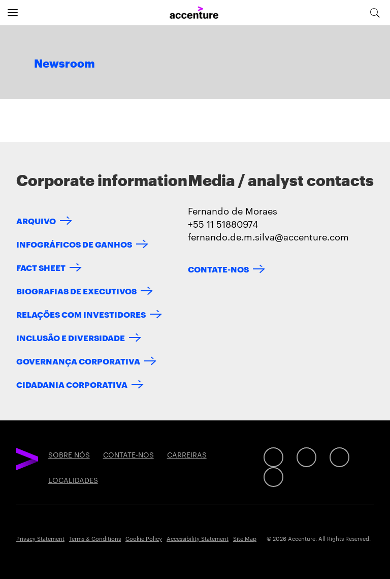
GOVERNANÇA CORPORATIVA (78, 361)
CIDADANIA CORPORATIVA (71, 384)
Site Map (244, 538)
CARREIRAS (187, 454)
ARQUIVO (36, 220)
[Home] (194, 13)
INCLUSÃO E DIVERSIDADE (70, 337)
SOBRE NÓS (69, 454)
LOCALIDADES (73, 480)
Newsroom (64, 64)
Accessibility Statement (198, 538)
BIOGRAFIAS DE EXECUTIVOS (76, 290)
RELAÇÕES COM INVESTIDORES (81, 314)
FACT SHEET (41, 267)
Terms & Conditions (95, 538)
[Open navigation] (13, 12)
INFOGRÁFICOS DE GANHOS (74, 244)
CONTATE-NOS (218, 269)
